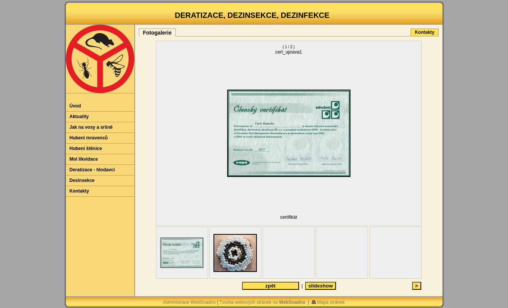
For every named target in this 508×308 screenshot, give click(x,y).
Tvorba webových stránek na (263, 302)
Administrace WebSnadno (189, 302)
